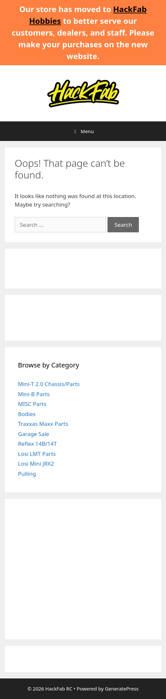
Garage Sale (33, 434)
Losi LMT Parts (37, 454)
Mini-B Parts (34, 394)
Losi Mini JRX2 (36, 463)
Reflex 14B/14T (37, 443)
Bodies (27, 414)
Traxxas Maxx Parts (43, 423)
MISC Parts (32, 404)
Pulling (27, 473)
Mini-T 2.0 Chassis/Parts (49, 384)
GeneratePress (122, 688)
